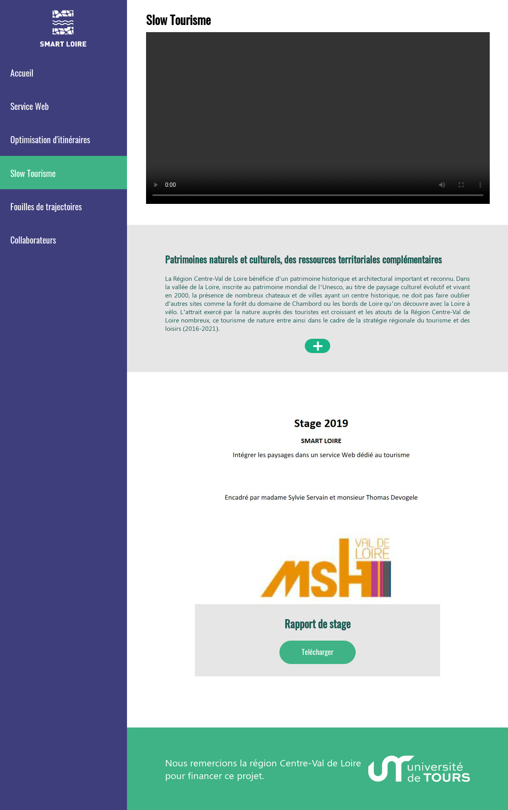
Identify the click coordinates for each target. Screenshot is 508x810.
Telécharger (317, 651)
